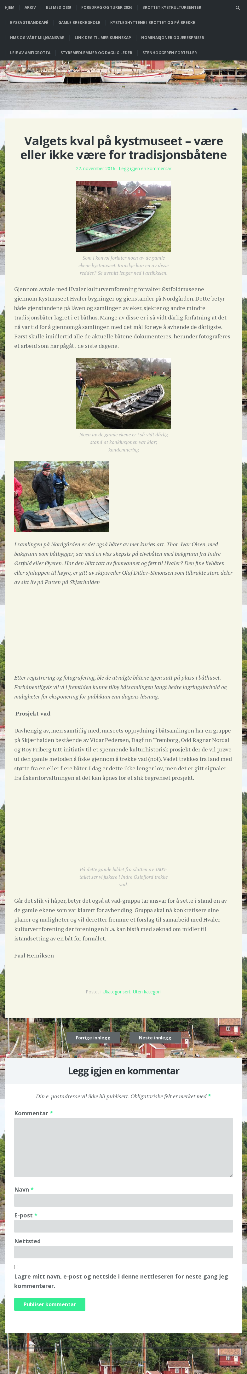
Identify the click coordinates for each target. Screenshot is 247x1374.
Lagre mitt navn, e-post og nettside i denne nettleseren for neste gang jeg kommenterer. (121, 1281)
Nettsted (27, 1241)
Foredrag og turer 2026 (106, 7)
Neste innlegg (155, 1038)
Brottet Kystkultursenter (171, 7)
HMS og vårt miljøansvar (37, 37)
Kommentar (33, 1113)
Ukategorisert (116, 992)
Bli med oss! (58, 7)
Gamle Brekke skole (79, 22)
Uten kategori (147, 992)
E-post (25, 1215)
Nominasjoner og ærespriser (172, 37)
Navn (24, 1189)
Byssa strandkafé (29, 22)
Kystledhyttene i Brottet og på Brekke (152, 22)
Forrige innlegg (93, 1038)
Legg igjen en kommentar (145, 168)
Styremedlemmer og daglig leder (96, 52)
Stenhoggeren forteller (169, 52)
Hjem (9, 7)
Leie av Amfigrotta (30, 52)
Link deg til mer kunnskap (103, 37)
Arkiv (30, 7)
